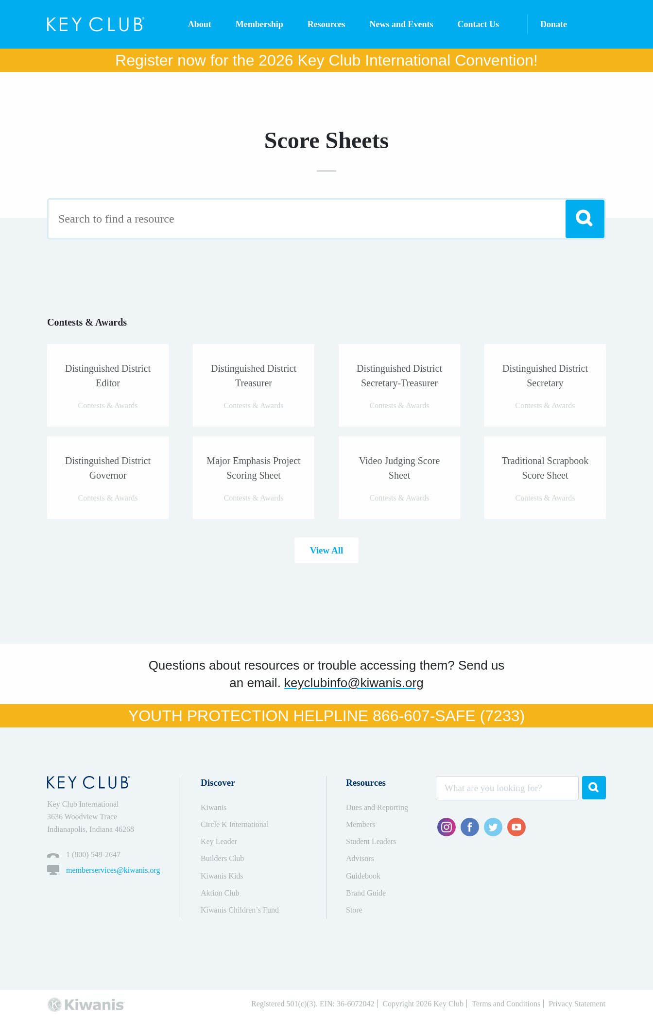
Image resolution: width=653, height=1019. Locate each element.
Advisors (360, 858)
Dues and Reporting (377, 807)
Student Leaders (371, 841)
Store (354, 910)
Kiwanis (213, 807)
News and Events (401, 24)
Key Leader (219, 841)
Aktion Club (220, 893)
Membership (259, 24)
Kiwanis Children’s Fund (240, 910)
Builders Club (222, 858)
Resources (326, 24)
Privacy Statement (577, 1004)
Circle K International (235, 824)
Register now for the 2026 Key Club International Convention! (326, 60)
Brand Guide (366, 893)
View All (326, 550)
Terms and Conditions (506, 1004)
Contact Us (478, 24)
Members (360, 824)
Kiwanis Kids (222, 876)
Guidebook (363, 876)
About (199, 24)
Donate (553, 24)
